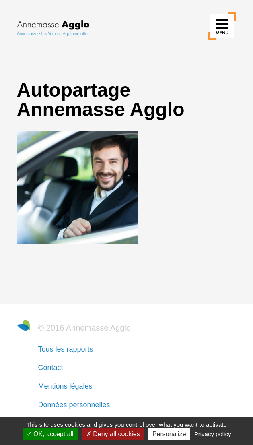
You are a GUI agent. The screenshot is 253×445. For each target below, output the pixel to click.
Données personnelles (74, 405)
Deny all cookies (113, 434)
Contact (50, 368)
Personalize (169, 434)
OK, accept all (50, 434)
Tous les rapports (65, 349)
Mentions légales (65, 386)
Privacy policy (212, 434)
